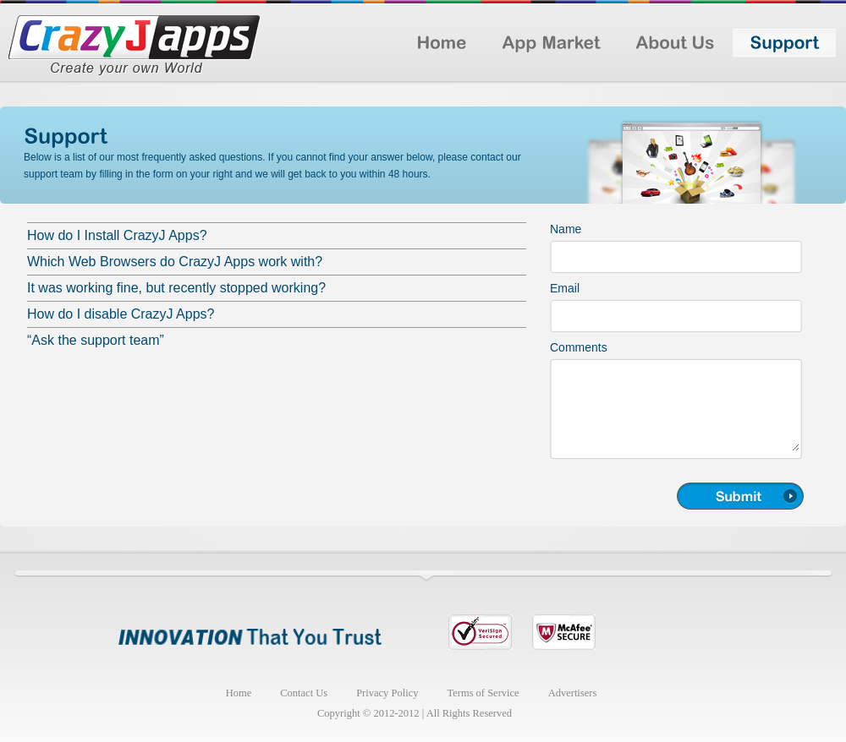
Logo (134, 48)
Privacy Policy (387, 693)
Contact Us (303, 693)
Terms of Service (483, 693)
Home (239, 693)
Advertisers (572, 693)
